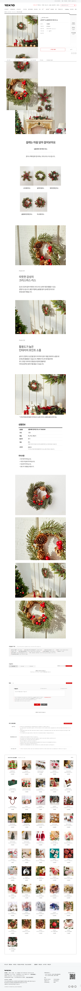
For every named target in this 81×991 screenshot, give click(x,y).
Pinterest (76, 53)
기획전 (43, 5)
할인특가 (54, 5)
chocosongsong (12, 788)
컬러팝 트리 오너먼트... (27, 931)
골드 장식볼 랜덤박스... (68, 896)
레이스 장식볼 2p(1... (12, 949)
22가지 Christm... (40, 772)
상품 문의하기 (69, 683)
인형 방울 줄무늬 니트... (40, 807)
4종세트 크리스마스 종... (26, 807)
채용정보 (10, 964)
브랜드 (58, 5)
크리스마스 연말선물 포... (12, 860)
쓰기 (73, 29)
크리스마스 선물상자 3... (54, 860)
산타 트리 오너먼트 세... (12, 931)
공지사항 (44, 964)
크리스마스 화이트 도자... (54, 825)
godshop (54, 806)
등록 (37, 704)
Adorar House (12, 841)
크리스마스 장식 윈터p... (12, 825)
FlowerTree (40, 841)
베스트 (46, 5)
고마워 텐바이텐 (46, 982)
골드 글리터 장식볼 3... (40, 896)
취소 (44, 704)
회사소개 (6, 964)
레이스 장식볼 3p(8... (68, 931)
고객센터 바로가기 (46, 972)
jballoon (26, 859)
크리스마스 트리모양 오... (68, 825)
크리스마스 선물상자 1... (12, 878)
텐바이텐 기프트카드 (47, 979)
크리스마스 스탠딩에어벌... (40, 860)
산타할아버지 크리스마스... (68, 807)
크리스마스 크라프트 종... (68, 843)
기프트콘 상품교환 (56, 979)
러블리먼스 (54, 788)
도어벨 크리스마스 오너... (40, 825)
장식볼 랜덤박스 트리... (54, 913)
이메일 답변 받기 (44, 688)
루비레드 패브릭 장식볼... (54, 878)
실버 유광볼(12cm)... (26, 878)
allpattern (40, 806)
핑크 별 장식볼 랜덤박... (26, 913)
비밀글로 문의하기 (64, 688)
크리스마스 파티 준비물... (12, 807)
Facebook (74, 53)
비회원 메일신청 (55, 980)
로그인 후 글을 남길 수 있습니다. (39, 693)
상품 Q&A (31, 698)
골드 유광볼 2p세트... (40, 878)
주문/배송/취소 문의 (47, 697)
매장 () (31, 666)
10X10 (9, 5)
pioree (26, 806)
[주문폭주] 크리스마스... (26, 772)
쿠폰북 (54, 982)
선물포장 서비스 (46, 980)
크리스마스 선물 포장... (54, 843)
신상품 (50, 5)
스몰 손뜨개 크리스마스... (54, 772)
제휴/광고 (40, 964)
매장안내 (49, 964)
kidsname (54, 841)
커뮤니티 (35, 5)
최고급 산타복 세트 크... (40, 843)
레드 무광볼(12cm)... (54, 931)
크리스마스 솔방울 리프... (26, 860)
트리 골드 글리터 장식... (26, 896)
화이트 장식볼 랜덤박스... (12, 913)
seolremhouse (68, 788)
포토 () (22, 666)
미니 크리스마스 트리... (54, 807)
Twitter (72, 53)
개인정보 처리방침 (20, 964)
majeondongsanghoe (26, 788)
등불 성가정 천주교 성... (68, 772)
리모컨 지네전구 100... (26, 825)
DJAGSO (26, 877)
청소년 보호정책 (28, 964)
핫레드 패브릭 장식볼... (13, 896)
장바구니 (74, 1)
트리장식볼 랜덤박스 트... (54, 896)
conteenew (41, 788)
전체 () (13, 666)
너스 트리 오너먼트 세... (68, 913)
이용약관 (14, 964)
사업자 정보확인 (32, 974)
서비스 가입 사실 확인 (29, 977)
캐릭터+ (39, 5)
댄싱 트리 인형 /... (12, 772)
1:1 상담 (34, 697)
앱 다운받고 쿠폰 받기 (71, 972)
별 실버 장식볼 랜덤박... (40, 913)
